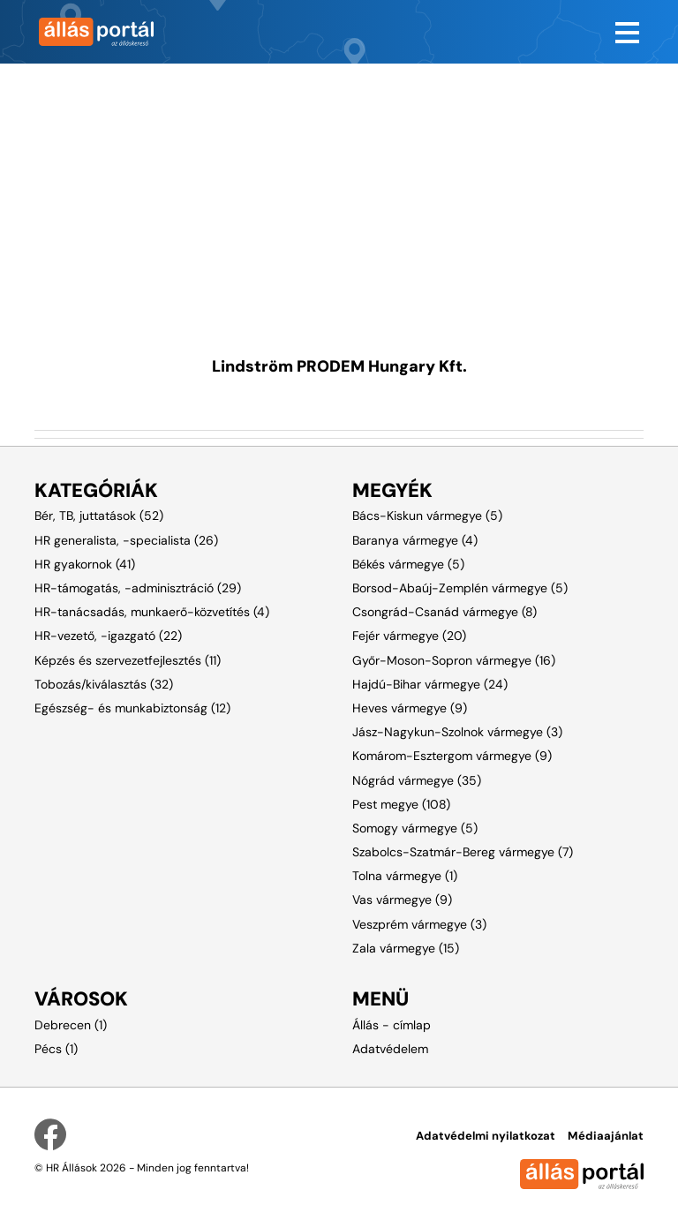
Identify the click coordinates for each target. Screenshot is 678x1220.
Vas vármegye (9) (402, 899)
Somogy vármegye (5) (415, 828)
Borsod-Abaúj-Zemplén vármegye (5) (460, 588)
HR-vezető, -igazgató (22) (108, 636)
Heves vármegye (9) (409, 708)
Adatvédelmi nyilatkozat (485, 1135)
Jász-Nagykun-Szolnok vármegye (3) (457, 732)
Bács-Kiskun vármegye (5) (427, 515)
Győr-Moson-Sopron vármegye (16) (453, 660)
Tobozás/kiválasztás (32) (103, 684)
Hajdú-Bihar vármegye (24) (430, 684)
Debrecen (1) (70, 1025)
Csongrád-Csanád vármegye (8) (444, 612)
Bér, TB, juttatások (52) (98, 515)
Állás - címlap (391, 1025)
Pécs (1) (56, 1049)
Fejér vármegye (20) (409, 636)
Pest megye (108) (401, 804)
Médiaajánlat (606, 1135)
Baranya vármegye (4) (415, 540)
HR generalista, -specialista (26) (126, 540)
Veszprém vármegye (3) (419, 924)
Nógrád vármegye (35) (416, 780)
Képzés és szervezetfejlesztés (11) (127, 660)
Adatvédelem (390, 1049)
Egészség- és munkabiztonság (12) (132, 708)
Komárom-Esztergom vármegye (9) (452, 756)
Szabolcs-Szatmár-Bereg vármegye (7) (462, 852)
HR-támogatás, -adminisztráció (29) (137, 588)
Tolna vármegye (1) (404, 876)
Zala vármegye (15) (405, 948)
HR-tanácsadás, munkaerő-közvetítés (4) (151, 612)
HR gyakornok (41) (84, 564)
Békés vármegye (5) (408, 564)
